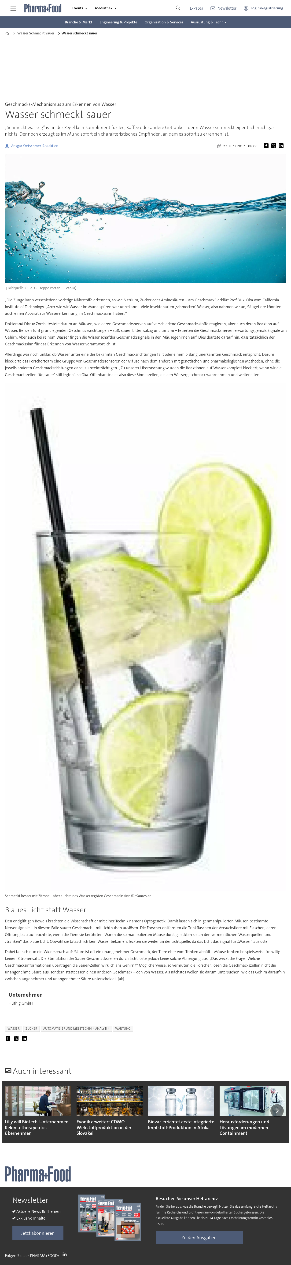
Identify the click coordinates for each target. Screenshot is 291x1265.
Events (77, 8)
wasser (13, 1029)
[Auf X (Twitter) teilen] (274, 146)
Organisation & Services (164, 22)
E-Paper (196, 8)
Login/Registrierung (267, 8)
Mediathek (103, 8)
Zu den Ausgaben (199, 1238)
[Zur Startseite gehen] (43, 8)
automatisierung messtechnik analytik (76, 1029)
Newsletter (226, 8)
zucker (31, 1029)
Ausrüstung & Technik (208, 22)
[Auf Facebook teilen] (267, 146)
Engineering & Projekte (118, 22)
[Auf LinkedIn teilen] (282, 146)
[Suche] (178, 8)
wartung (123, 1029)
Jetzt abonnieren (38, 1233)
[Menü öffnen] (13, 8)
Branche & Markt (78, 22)
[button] (277, 1110)
